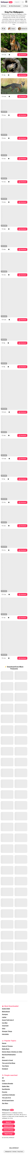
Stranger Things (7, 1031)
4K (3, 1078)
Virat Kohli (5, 1025)
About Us (8, 1122)
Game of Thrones (7, 1046)
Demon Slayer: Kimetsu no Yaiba (12, 1052)
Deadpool (5, 1069)
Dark (3, 1080)
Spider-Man (5, 1086)
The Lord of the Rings (8, 1063)
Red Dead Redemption (9, 1054)
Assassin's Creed (7, 1060)
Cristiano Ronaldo (7, 1083)
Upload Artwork (8, 1126)
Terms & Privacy (8, 1130)
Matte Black (5, 1049)
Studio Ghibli (6, 1008)
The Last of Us (6, 1097)
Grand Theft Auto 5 (8, 1020)
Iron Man (4, 1023)
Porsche (4, 1092)
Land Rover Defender (8, 1095)
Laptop (4, 1017)
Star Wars (5, 1103)
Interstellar (5, 1034)
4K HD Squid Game (8, 1100)
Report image (8, 1133)
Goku (3, 1028)
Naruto (4, 1043)
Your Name (5, 1066)
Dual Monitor (6, 1089)
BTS (3, 1057)
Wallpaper (6, 2)
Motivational (6, 1011)
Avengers (5, 1014)
